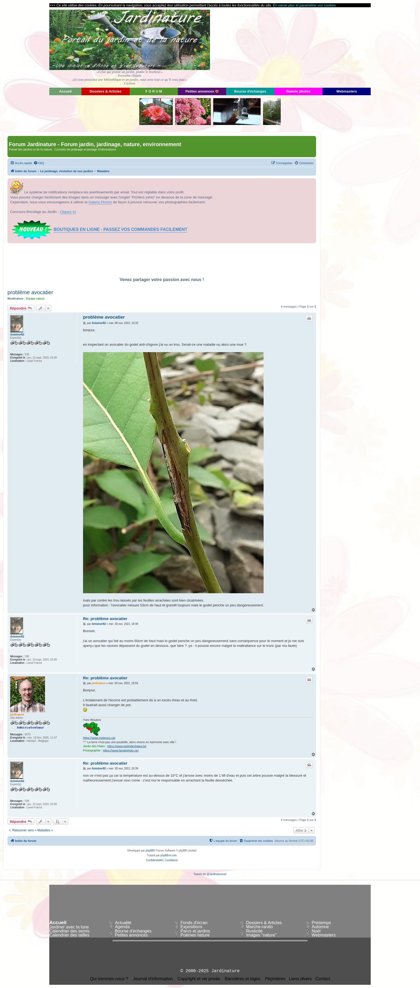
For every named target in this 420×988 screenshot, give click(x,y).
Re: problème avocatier (105, 618)
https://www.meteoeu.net (99, 737)
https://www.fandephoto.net (120, 750)
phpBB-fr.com (168, 855)
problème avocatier (30, 292)
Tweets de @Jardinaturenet (210, 874)
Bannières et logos (242, 979)
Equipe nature (35, 298)
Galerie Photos (100, 202)
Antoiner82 (17, 334)
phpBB (149, 850)
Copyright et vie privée (198, 979)
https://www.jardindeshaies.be (127, 746)
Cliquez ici (68, 212)
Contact (322, 979)
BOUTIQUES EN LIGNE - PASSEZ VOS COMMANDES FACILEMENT (120, 229)
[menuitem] (38, 163)
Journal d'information (153, 979)
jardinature (17, 714)
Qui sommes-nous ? (109, 979)
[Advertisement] (323, 46)
